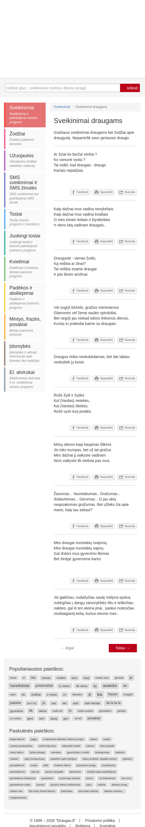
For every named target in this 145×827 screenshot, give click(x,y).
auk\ (76, 703)
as (125, 686)
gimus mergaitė (54, 771)
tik (31, 711)
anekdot (110, 686)
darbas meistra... (114, 791)
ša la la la (113, 703)
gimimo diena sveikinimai (65, 784)
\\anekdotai (19, 686)
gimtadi (119, 677)
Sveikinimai (62, 107)
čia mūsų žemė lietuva (42, 791)
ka (99, 694)
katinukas (66, 791)
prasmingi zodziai (69, 778)
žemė (13, 677)
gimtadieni (105, 710)
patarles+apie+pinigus (63, 758)
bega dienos (17, 739)
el (24, 677)
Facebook (80, 192)
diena (42, 711)
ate (64, 703)
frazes (112, 694)
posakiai (94, 718)
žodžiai (36, 694)
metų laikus (16, 752)
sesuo (89, 778)
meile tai (57, 710)
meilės (61, 677)
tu (95, 686)
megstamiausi (18, 797)
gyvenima (16, 711)
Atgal (67, 648)
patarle (15, 703)
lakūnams (75, 771)
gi (89, 694)
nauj (86, 677)
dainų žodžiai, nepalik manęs (100, 758)
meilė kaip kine (47, 745)
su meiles (15, 718)
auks (13, 694)
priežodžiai (44, 686)
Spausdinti (104, 192)
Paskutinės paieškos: (32, 731)
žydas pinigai (37, 752)
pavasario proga (86, 765)
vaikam (14, 758)
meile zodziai (85, 710)
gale (41, 718)
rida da (35, 771)
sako (34, 739)
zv (64, 694)
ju (43, 703)
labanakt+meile (71, 745)
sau (53, 703)
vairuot (90, 745)
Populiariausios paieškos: (36, 669)
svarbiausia (108, 765)
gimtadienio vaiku (20, 784)
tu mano (64, 686)
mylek (106, 739)
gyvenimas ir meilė (78, 752)
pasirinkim (47, 778)
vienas (46, 677)
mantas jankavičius (21, 745)
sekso (93, 739)
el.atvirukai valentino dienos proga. (63, 739)
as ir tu (31, 703)
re (70, 711)
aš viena (81, 686)
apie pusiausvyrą (35, 758)
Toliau (123, 648)
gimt (30, 718)
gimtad (121, 710)
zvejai (34, 765)
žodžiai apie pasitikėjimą (101, 771)
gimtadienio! (17, 765)
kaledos (120, 752)
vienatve (56, 752)
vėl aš (78, 718)
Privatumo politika (100, 820)
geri (66, 718)
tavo (74, 677)
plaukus (127, 758)
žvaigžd (128, 694)
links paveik (107, 745)
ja (131, 677)
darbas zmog (119, 784)
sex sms (126, 778)
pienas (41, 784)
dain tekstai (92, 703)
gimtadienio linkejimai (22, 778)
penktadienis (17, 771)
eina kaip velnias (88, 791)
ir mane (52, 694)
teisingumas (102, 752)
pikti (45, 765)
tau (33, 677)
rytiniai (101, 784)
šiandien (77, 694)
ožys (89, 784)
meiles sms (102, 677)
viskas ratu (16, 791)
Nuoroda (127, 192)
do (23, 694)
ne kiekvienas (107, 778)
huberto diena (62, 765)
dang (53, 718)
